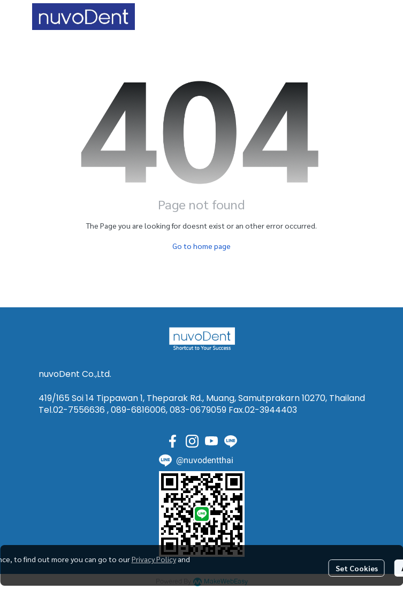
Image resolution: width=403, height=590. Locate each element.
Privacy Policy (154, 559)
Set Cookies (357, 568)
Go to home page (201, 246)
